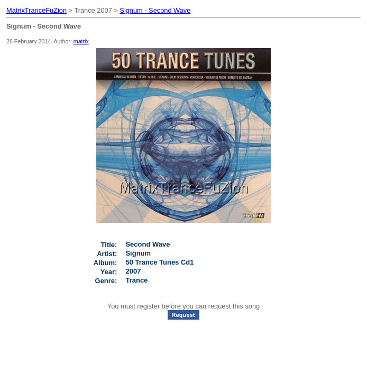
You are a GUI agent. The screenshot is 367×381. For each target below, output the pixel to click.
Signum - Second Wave (155, 10)
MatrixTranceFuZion (36, 10)
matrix (81, 41)
